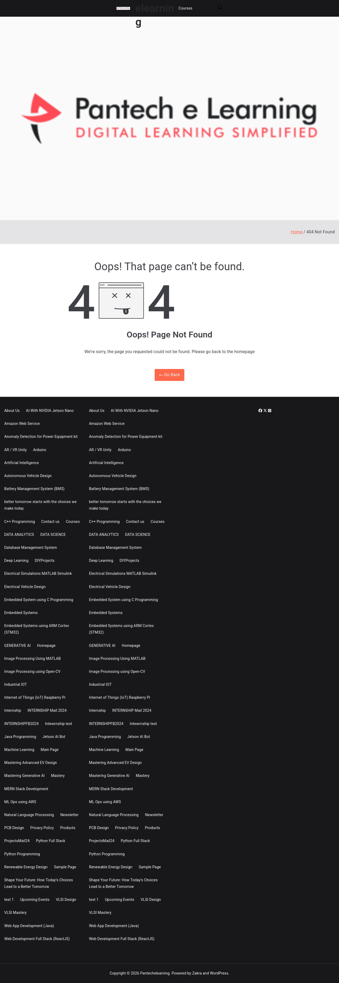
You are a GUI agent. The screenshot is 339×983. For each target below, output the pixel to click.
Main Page (50, 750)
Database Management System (30, 547)
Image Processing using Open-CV (32, 671)
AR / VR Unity (15, 450)
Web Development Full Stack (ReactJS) (37, 939)
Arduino (39, 450)
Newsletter (69, 815)
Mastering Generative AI (24, 775)
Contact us (50, 521)
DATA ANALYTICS (19, 534)
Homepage (46, 645)
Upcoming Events (35, 899)
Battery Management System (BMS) (34, 489)
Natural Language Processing (29, 815)
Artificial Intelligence (21, 463)
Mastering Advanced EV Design (30, 762)
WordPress (219, 973)
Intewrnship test (58, 724)
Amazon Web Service (22, 423)
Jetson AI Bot (54, 737)
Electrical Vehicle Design (25, 587)
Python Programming (22, 854)
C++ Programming (19, 521)
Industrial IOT (15, 684)
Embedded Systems (21, 613)
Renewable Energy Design (26, 867)
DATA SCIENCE (53, 534)
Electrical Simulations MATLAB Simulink (38, 573)
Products (67, 828)
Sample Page (65, 867)
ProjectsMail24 (17, 841)
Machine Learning (19, 750)
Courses (186, 8)
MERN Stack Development (26, 789)
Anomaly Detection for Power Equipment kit (41, 436)
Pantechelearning (155, 973)
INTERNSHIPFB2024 (21, 724)
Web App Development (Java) (29, 926)
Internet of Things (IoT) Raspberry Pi (34, 697)
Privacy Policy (42, 828)
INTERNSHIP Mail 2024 (47, 710)
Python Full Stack (50, 841)
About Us (12, 410)
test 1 (9, 899)
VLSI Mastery (15, 912)
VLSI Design (66, 899)
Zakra (197, 973)
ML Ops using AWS (20, 802)
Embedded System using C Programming (38, 600)
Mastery (58, 775)
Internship (12, 710)
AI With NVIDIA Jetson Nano (50, 410)
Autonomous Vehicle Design (28, 476)
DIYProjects (45, 560)
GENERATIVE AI (17, 645)
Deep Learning (16, 560)
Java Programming (20, 737)
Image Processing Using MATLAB (32, 658)
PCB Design (14, 828)
